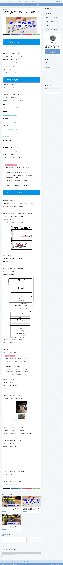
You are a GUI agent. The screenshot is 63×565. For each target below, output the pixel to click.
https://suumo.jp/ (7, 136)
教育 (46, 75)
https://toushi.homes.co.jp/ (10, 129)
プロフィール (34, 1)
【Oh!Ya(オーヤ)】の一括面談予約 (10, 484)
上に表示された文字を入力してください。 (10, 549)
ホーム (3, 1)
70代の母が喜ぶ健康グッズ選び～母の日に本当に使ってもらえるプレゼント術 (53, 29)
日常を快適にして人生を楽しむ (31, 4)
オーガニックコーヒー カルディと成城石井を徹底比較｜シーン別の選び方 (53, 17)
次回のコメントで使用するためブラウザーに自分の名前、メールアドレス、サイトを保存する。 (21, 544)
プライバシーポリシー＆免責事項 (11, 564)
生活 (46, 78)
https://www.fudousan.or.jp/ (10, 151)
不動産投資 (5, 9)
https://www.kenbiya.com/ (10, 115)
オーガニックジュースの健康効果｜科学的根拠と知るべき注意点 (53, 13)
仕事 (46, 70)
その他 (47, 62)
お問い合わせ (26, 1)
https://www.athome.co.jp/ (10, 122)
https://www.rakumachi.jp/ (10, 107)
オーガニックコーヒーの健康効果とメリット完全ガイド (53, 25)
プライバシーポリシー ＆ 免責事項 (14, 1)
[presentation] (8, 556)
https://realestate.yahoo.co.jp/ (11, 143)
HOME (3, 564)
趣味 (46, 81)
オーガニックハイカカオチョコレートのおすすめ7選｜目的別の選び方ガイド (53, 21)
